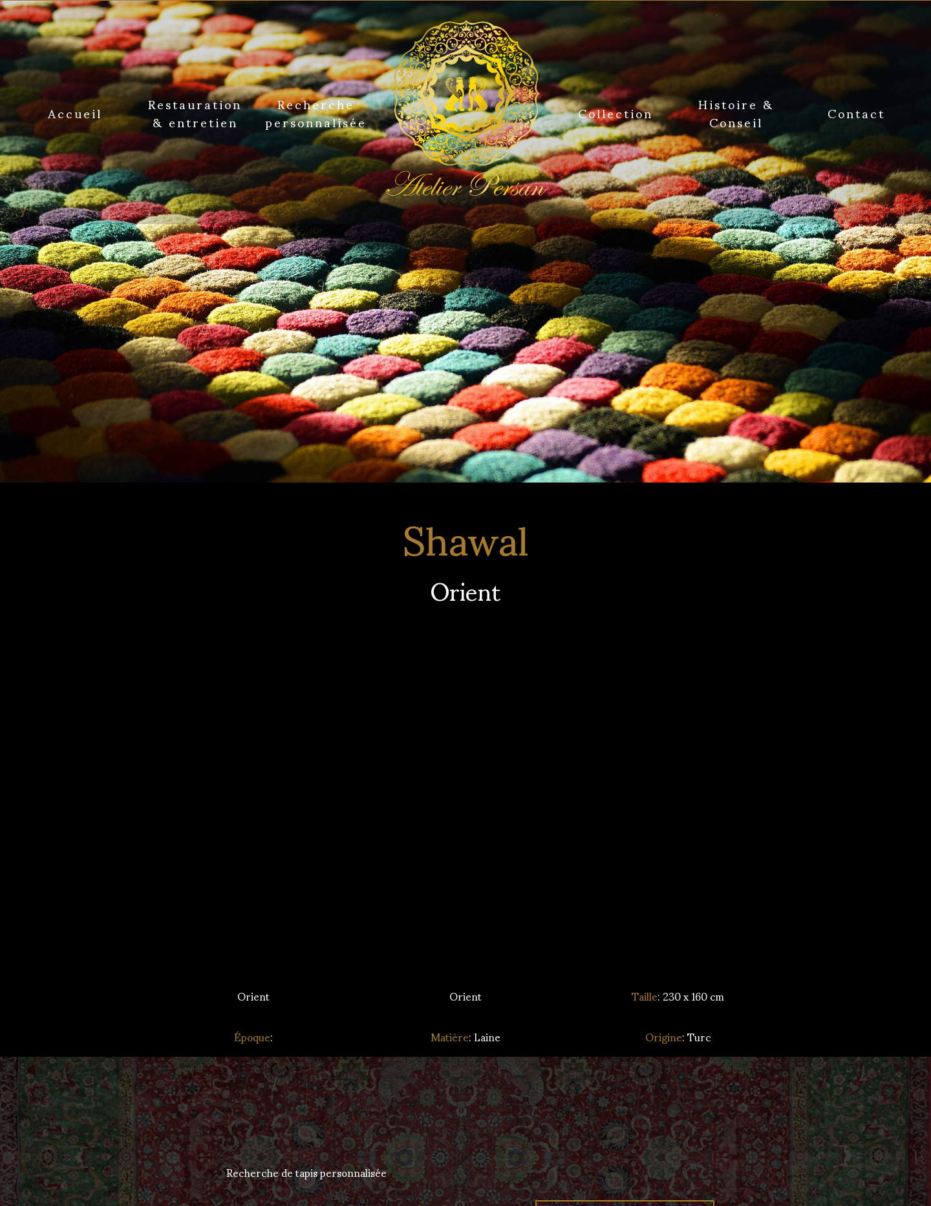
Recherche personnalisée (316, 112)
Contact (856, 112)
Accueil (75, 112)
